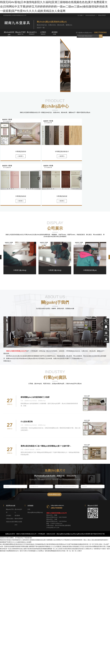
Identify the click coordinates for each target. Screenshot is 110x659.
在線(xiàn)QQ (106, 328)
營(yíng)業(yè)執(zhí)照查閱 (81, 534)
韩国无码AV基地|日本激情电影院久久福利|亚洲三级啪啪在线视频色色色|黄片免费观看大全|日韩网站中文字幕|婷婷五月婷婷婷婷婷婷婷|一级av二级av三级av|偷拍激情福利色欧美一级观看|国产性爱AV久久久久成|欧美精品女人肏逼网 (54, 6)
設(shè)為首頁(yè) (90, 15)
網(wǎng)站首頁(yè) (9, 33)
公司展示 (43, 33)
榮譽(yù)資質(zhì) (43, 40)
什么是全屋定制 (27, 421)
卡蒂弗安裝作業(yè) (90, 270)
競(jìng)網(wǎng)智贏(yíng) (35, 512)
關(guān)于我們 (20, 33)
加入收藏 (80, 15)
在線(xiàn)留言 (31, 40)
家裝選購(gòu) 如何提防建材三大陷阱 (35, 397)
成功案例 (54, 33)
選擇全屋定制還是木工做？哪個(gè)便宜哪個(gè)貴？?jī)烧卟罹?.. (46, 446)
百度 (29, 509)
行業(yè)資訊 (9, 40)
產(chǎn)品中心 (31, 33)
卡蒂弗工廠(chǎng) (19, 270)
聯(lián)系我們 (102, 15)
